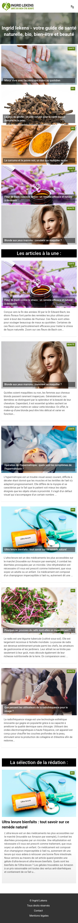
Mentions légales (38, 915)
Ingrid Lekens (39, 900)
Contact (38, 910)
